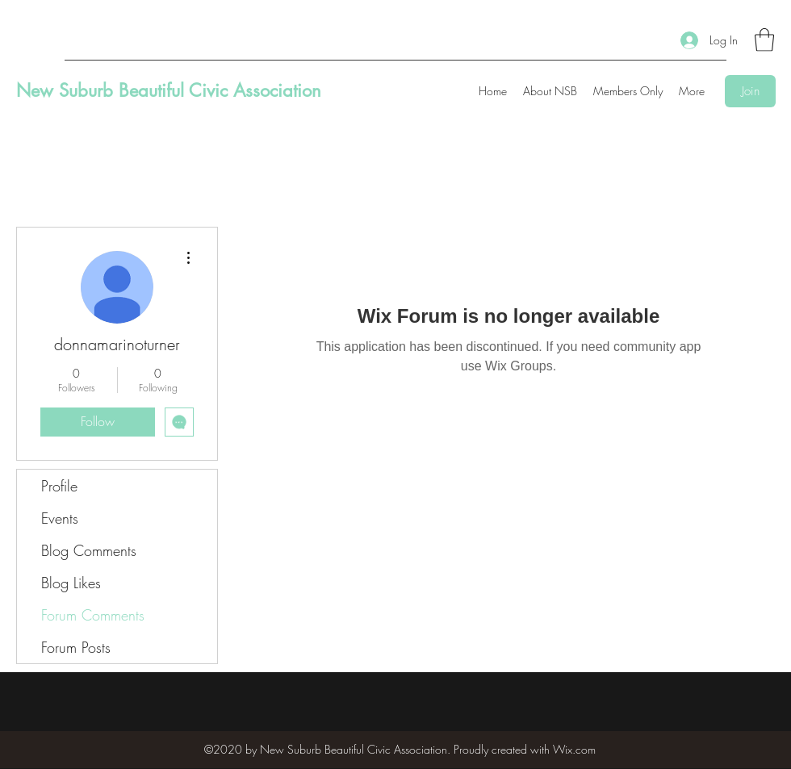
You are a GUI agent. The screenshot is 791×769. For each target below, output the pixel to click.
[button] (764, 40)
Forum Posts (76, 647)
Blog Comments (88, 550)
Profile (59, 485)
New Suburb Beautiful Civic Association (168, 90)
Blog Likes (71, 582)
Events (59, 518)
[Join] (750, 91)
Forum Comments (92, 615)
